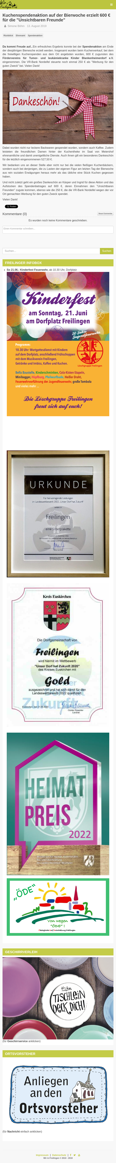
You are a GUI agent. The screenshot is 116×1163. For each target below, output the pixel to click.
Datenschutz (59, 1155)
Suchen (106, 250)
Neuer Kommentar (105, 213)
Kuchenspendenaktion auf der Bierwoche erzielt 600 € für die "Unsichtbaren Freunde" (56, 17)
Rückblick (8, 35)
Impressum (42, 1155)
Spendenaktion (35, 35)
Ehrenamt (20, 35)
